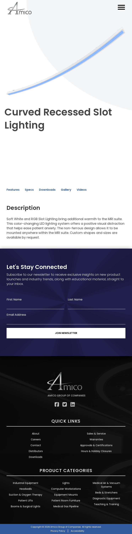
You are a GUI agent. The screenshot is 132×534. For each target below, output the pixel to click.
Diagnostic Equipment (106, 498)
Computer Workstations (66, 489)
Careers (36, 439)
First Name (14, 299)
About (35, 433)
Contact (36, 445)
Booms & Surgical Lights (25, 506)
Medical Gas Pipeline (66, 506)
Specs (29, 190)
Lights (66, 483)
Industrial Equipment (25, 483)
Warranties (96, 439)
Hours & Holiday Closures (96, 451)
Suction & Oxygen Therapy (25, 494)
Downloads (47, 190)
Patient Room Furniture (66, 500)
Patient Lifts (25, 500)
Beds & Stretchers (106, 492)
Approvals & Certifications (96, 445)
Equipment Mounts (66, 494)
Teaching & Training (106, 504)
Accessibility (77, 530)
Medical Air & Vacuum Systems (106, 484)
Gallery (66, 190)
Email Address (16, 315)
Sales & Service (96, 433)
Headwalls (26, 489)
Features (13, 190)
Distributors (36, 451)
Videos (82, 190)
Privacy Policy (58, 530)
